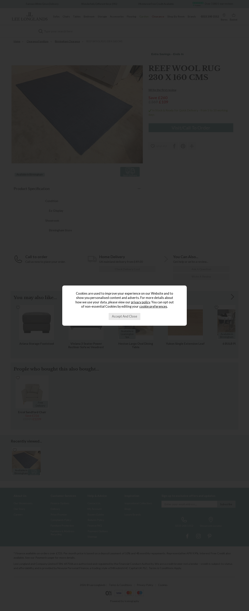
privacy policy (140, 302)
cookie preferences (153, 306)
